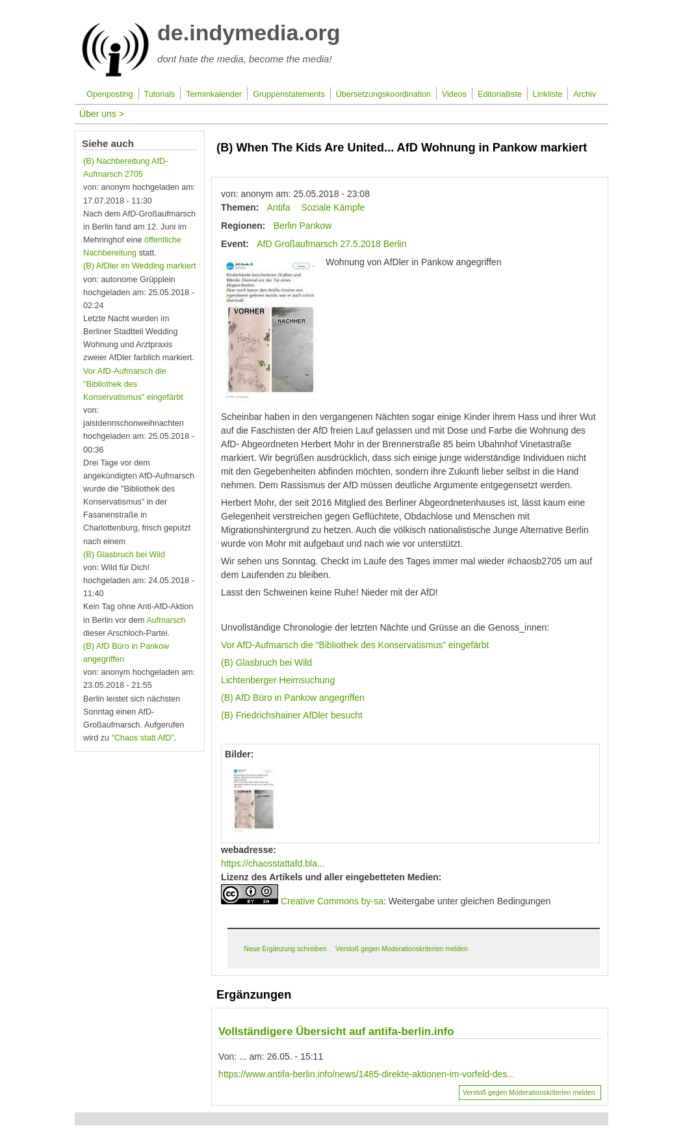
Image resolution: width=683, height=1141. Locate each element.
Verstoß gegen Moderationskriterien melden (401, 948)
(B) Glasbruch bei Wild (266, 662)
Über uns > (101, 114)
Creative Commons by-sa (332, 901)
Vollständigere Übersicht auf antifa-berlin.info (336, 1031)
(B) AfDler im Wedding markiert (139, 265)
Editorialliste (500, 94)
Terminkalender (214, 94)
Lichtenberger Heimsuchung (278, 680)
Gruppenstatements (289, 94)
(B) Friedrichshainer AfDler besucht (292, 715)
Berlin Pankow (303, 225)
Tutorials (159, 94)
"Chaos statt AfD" (142, 737)
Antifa (278, 207)
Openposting (109, 94)
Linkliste (548, 94)
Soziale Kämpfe (333, 207)
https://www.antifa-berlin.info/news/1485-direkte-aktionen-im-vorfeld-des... (366, 1074)
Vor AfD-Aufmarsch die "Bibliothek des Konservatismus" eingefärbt (355, 645)
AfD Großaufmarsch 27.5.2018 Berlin (331, 244)
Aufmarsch (165, 620)
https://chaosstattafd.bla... (273, 863)
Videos (454, 94)
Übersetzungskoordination (383, 94)
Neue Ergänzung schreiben (285, 948)
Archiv (584, 94)
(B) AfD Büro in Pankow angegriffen (293, 697)
